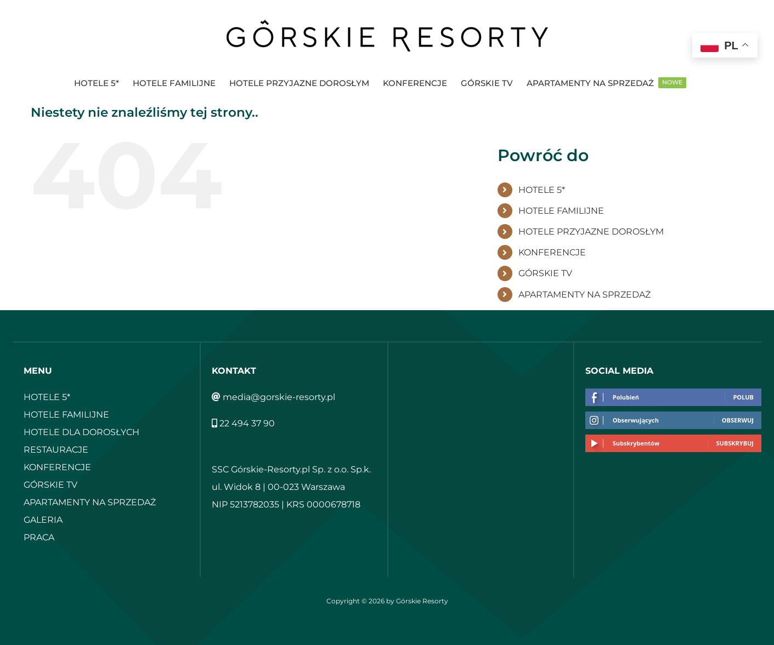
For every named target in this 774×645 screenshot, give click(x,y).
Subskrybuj (735, 443)
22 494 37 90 (243, 423)
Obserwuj (738, 420)
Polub (743, 397)
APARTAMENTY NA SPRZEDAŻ (584, 294)
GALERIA (43, 520)
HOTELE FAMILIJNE (561, 211)
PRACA (39, 537)
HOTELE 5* (541, 190)
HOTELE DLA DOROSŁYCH (81, 432)
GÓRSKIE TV (545, 273)
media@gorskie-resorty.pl (273, 397)
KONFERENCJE (552, 252)
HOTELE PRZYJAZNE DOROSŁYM (591, 231)
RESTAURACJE (56, 449)
